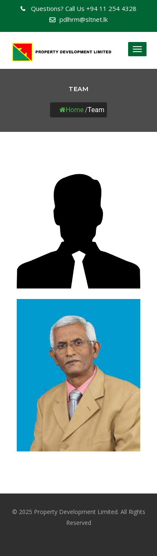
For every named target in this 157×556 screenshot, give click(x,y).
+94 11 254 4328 (82, 8)
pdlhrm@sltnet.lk (83, 19)
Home (71, 109)
